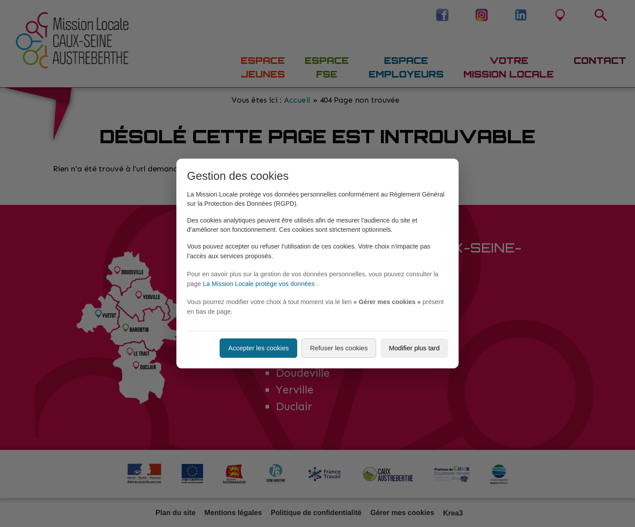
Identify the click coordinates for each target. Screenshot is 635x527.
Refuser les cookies (339, 348)
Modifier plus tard (414, 348)
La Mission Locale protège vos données (260, 283)
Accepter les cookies (258, 348)
